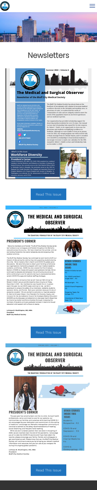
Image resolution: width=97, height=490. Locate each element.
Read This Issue (48, 194)
